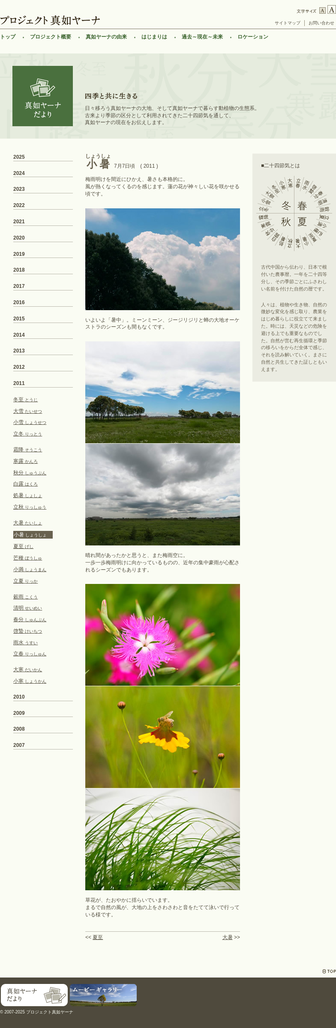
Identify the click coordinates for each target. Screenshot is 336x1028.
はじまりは (154, 37)
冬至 (25, 400)
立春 (29, 654)
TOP (329, 971)
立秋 (29, 507)
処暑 (27, 495)
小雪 (29, 422)
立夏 (25, 581)
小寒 (29, 681)
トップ (7, 37)
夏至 (98, 937)
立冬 (27, 434)
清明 (27, 608)
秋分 (29, 473)
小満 (29, 569)
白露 (25, 484)
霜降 (27, 450)
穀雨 (25, 597)
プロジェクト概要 (50, 37)
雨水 (25, 643)
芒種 (27, 558)
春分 (29, 619)
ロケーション (252, 37)
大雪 (27, 411)
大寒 (27, 669)
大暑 (227, 937)
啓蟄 (27, 631)
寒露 (25, 461)
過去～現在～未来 (202, 37)
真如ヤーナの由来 (106, 37)
